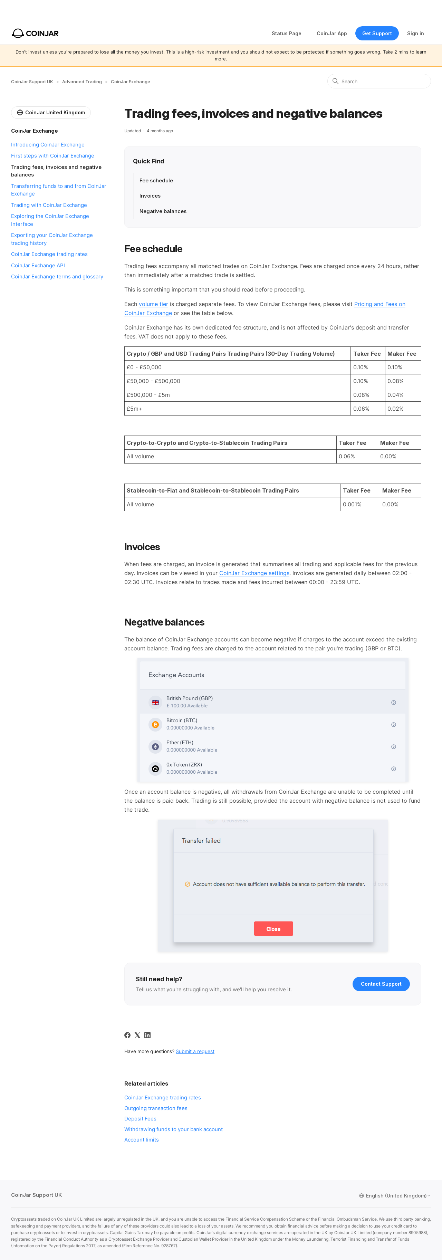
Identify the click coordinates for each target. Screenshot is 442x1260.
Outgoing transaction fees (156, 1108)
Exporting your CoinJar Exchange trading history (52, 239)
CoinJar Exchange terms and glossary (57, 276)
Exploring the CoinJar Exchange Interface (50, 220)
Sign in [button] (415, 33)
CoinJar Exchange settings (254, 573)
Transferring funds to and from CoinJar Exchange (58, 190)
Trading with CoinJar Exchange (49, 205)
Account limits (141, 1139)
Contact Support (381, 984)
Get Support (377, 33)
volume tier (153, 303)
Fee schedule (157, 180)
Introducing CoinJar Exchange (48, 144)
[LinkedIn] (147, 1035)
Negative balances (163, 211)
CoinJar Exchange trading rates (49, 254)
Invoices (150, 195)
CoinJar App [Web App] (332, 33)
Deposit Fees (140, 1118)
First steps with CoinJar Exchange (52, 155)
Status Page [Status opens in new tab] (286, 33)
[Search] (379, 81)
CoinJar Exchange (130, 81)
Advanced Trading (82, 81)
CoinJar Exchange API (38, 265)
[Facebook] (127, 1035)
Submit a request (195, 1051)
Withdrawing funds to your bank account (173, 1129)
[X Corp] (137, 1035)
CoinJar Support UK (32, 81)
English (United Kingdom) (395, 1196)
